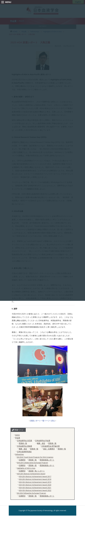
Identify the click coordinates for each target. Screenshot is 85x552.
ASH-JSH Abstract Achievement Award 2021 (35, 487)
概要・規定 (41, 443)
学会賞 (17, 438)
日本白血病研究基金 (24, 451)
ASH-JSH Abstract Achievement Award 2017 (35, 476)
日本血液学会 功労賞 (24, 440)
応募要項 (22, 465)
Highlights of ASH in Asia (26, 468)
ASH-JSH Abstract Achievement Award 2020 (35, 485)
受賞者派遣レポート (47, 460)
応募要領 (22, 460)
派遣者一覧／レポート (36, 471)
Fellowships (19, 454)
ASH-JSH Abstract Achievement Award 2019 (35, 482)
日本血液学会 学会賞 (42, 440)
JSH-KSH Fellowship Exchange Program (31, 493)
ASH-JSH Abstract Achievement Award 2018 (35, 479)
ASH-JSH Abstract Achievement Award (31, 474)
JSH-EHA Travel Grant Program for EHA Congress (35, 457)
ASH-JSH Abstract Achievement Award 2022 (35, 490)
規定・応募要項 (49, 449)
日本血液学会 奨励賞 (24, 446)
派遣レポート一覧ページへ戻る (42, 420)
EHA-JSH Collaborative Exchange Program (32, 462)
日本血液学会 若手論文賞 (50, 446)
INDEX (17, 435)
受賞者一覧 (23, 443)
